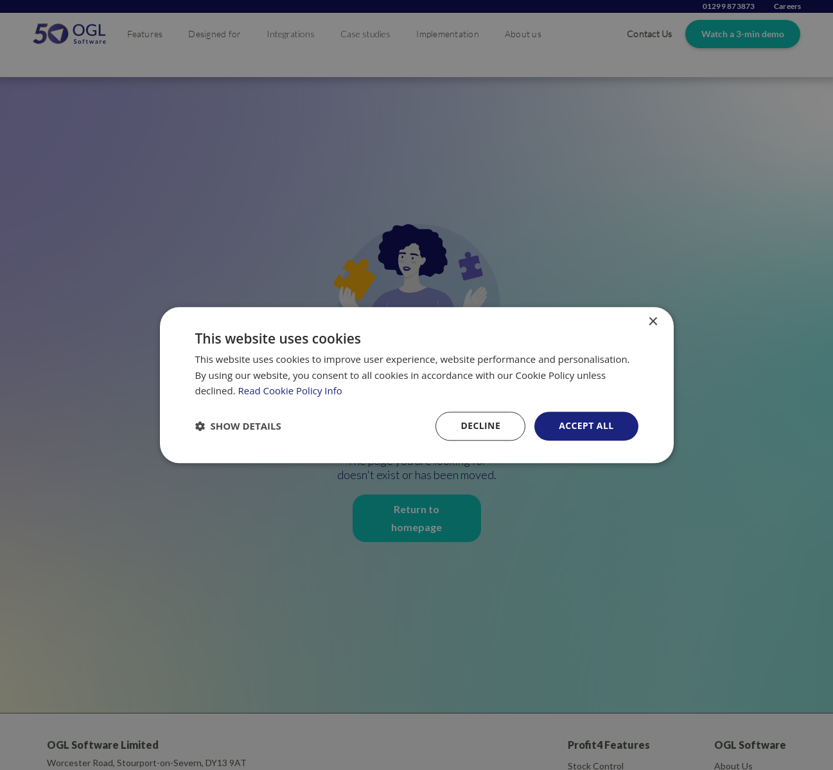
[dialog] (417, 385)
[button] (238, 426)
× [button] (653, 322)
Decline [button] (480, 425)
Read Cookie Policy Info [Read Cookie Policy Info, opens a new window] (290, 391)
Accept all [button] (586, 425)
